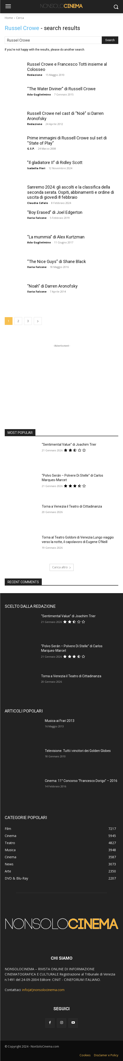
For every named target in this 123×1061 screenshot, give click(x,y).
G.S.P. (31, 148)
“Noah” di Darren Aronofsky (52, 286)
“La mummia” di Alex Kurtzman (56, 236)
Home (9, 18)
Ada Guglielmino (39, 94)
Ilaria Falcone (37, 218)
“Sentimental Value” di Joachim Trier (69, 444)
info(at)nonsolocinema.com (43, 990)
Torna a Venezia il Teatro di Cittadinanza (72, 506)
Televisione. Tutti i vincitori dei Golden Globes (78, 751)
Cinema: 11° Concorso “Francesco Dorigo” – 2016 (81, 781)
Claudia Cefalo (37, 203)
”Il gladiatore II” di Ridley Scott (54, 162)
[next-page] (38, 321)
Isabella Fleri (36, 168)
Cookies (85, 1055)
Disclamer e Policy (106, 1055)
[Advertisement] (61, 377)
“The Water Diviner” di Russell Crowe (61, 88)
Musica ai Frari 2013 (59, 721)
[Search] (110, 40)
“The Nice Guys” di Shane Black (56, 261)
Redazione (34, 75)
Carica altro (61, 567)
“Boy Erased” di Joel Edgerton (54, 212)
